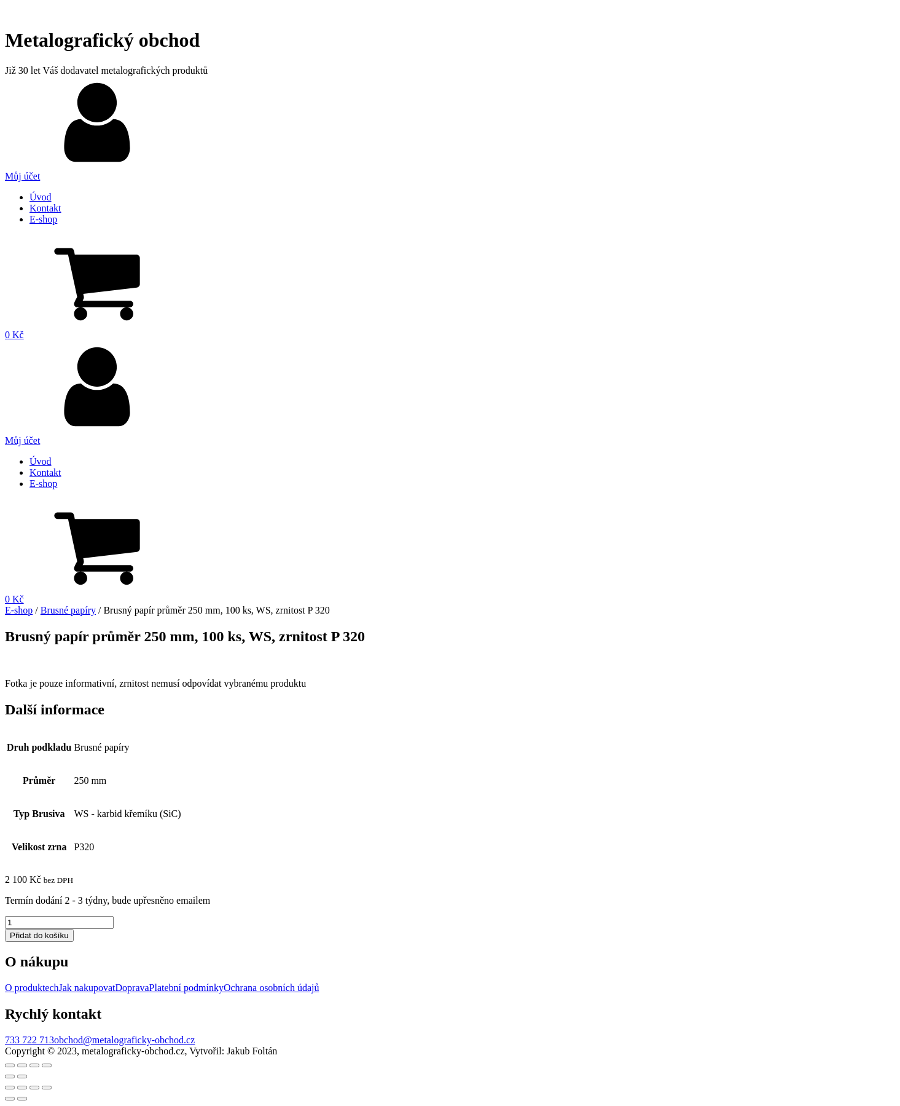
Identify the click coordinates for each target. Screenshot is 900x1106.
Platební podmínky (186, 987)
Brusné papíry (68, 610)
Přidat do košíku (39, 935)
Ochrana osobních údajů (271, 987)
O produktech (32, 987)
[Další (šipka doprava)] (22, 1076)
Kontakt (45, 208)
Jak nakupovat (87, 987)
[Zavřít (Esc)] (10, 1065)
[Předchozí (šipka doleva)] (10, 1076)
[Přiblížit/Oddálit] (47, 1065)
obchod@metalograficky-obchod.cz (124, 1040)
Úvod (40, 197)
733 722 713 (29, 1040)
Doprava (132, 987)
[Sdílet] (22, 1065)
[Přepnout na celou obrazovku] (34, 1065)
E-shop (43, 219)
